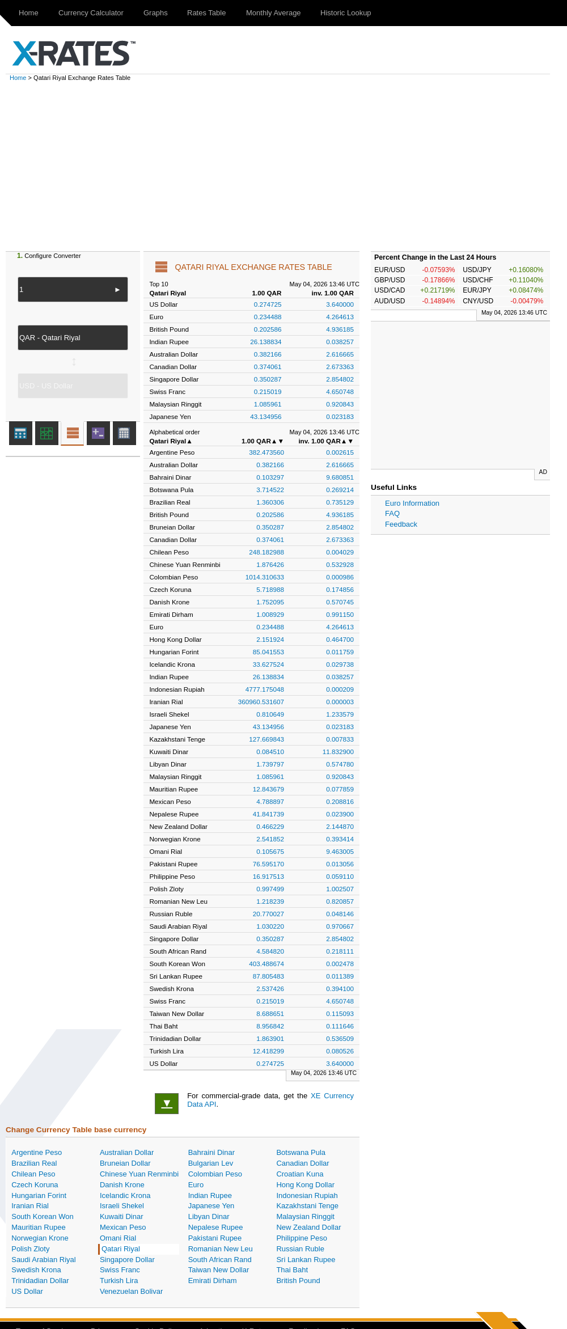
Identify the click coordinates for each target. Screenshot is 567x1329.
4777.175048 (265, 689)
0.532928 (340, 564)
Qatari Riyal (120, 1249)
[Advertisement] (289, 166)
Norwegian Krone (39, 1238)
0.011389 (340, 976)
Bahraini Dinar (211, 1152)
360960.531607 (261, 701)
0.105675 (270, 851)
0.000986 (340, 577)
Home (29, 13)
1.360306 (270, 502)
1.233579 (340, 714)
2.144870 (340, 826)
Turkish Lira (119, 1280)
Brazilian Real (34, 1163)
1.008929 (270, 614)
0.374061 (268, 366)
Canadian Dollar (302, 1163)
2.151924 (270, 639)
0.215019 (268, 391)
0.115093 (340, 1013)
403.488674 (266, 963)
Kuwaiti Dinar (121, 1216)
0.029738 (340, 664)
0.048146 (340, 913)
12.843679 (268, 789)
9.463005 (340, 851)
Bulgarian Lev (211, 1163)
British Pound (298, 1280)
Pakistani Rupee (215, 1238)
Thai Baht (292, 1269)
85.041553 (268, 651)
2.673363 (340, 366)
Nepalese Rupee (215, 1227)
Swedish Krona (36, 1269)
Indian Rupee (210, 1195)
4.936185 (340, 329)
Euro (196, 1184)
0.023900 (340, 814)
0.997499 (270, 888)
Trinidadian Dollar (40, 1280)
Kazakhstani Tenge (307, 1205)
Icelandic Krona (125, 1195)
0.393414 (340, 839)
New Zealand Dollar (308, 1227)
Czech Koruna (34, 1184)
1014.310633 (265, 577)
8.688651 (270, 1013)
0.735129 (340, 502)
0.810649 (270, 714)
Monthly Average (273, 13)
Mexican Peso (123, 1227)
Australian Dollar (127, 1152)
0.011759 (340, 651)
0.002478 (340, 963)
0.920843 (340, 404)
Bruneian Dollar (125, 1163)
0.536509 (340, 1038)
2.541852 (270, 839)
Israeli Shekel (122, 1205)
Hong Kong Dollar (305, 1184)
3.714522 (270, 489)
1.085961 (268, 404)
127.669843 (266, 739)
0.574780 (340, 764)
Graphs (155, 13)
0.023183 (340, 416)
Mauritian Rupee (38, 1227)
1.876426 (270, 564)
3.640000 (340, 304)
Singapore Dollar (127, 1259)
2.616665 (340, 354)
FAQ (392, 513)
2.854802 (340, 379)
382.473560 (266, 452)
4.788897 (270, 801)
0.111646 (340, 1026)
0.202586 (268, 329)
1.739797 (270, 764)
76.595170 (268, 863)
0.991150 (340, 614)
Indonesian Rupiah (306, 1195)
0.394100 (340, 988)
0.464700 (340, 639)
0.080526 (340, 1051)
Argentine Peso (36, 1152)
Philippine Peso (301, 1238)
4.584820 (270, 951)
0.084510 (270, 751)
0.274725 (268, 304)
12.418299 (268, 1051)
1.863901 (270, 1038)
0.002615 (340, 452)
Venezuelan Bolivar (131, 1291)
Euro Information (412, 503)
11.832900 (338, 751)
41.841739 (268, 814)
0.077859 (340, 789)
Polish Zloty (30, 1249)
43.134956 (265, 416)
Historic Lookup (345, 13)
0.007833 (340, 739)
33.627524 (268, 664)
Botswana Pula (300, 1152)
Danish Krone (122, 1184)
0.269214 (340, 489)
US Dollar (27, 1291)
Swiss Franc (120, 1269)
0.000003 (340, 701)
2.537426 (270, 988)
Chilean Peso (33, 1174)
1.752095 (270, 602)
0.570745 (340, 602)
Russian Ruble (300, 1249)
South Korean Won (42, 1216)
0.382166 (268, 354)
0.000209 (340, 689)
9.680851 (340, 477)
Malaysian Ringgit (305, 1216)
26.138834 (265, 341)
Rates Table (206, 13)
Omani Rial (118, 1238)
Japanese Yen (211, 1205)
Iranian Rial (30, 1205)
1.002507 (340, 888)
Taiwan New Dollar (218, 1269)
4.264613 (340, 316)
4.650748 (340, 391)
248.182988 (266, 552)
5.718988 (270, 589)
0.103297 (270, 477)
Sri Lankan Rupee (305, 1259)
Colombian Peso (215, 1174)
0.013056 (340, 863)
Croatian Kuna (299, 1174)
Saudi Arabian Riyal (43, 1259)
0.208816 (340, 801)
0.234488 (268, 316)
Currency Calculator (91, 13)
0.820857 (340, 901)
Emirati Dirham (212, 1280)
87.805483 (268, 976)
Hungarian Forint (38, 1195)
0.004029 (340, 552)
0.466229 (270, 826)
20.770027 (268, 913)
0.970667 (340, 926)
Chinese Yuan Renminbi (139, 1174)
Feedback (401, 524)
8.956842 (270, 1026)
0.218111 (340, 951)
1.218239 (270, 901)
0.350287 (268, 379)
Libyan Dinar (209, 1216)
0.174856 (340, 589)
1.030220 (270, 926)
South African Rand (220, 1259)
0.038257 (340, 341)
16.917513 (268, 876)
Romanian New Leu (220, 1249)
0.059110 (340, 876)
